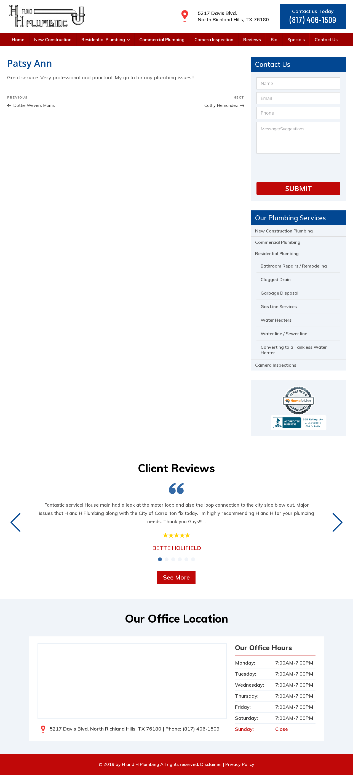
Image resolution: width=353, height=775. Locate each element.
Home (18, 39)
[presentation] (298, 167)
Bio (274, 39)
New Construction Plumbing (284, 231)
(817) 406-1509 (313, 19)
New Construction (52, 39)
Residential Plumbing (106, 39)
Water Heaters (276, 320)
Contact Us (326, 39)
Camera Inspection (213, 39)
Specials (296, 39)
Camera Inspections (275, 365)
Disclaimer (211, 764)
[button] (160, 560)
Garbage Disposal (279, 293)
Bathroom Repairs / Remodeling (294, 266)
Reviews (252, 39)
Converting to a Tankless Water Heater (294, 350)
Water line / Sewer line (284, 334)
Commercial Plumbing (161, 39)
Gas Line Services (279, 307)
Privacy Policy (239, 764)
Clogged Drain (276, 279)
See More (176, 577)
